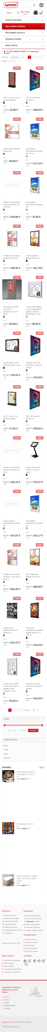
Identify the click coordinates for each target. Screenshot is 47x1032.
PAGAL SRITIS (11, 45)
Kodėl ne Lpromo (32, 941)
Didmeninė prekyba (34, 915)
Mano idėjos (25, 12)
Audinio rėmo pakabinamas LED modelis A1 (10, 630)
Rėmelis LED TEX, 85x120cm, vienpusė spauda (34, 686)
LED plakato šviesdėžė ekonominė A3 (34, 204)
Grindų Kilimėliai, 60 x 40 (24, 824)
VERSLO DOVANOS (13, 20)
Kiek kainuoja (9, 962)
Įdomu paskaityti (32, 947)
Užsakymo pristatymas (13, 973)
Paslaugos (9, 935)
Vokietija (7, 1008)
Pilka (5, 754)
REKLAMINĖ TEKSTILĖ (15, 33)
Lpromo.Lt (5, 1022)
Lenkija (7, 1003)
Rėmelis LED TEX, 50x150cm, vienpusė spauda (34, 365)
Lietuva (7, 997)
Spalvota (7, 758)
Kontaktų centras (32, 950)
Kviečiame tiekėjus (33, 927)
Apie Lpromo (31, 944)
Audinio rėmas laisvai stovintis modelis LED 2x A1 (11, 469)
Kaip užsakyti (9, 964)
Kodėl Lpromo (31, 939)
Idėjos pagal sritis (11, 926)
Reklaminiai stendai (12, 918)
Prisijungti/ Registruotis (13, 959)
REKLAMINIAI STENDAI (15, 26)
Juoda (6, 750)
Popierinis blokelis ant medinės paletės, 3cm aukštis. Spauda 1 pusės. (26, 878)
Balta (6, 745)
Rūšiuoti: (5, 57)
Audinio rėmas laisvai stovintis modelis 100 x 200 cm (11, 204)
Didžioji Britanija (10, 1006)
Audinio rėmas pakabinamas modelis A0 (11, 523)
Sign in (9, 13)
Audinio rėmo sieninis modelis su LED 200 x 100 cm (11, 576)
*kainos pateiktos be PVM (11, 945)
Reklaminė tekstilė (12, 921)
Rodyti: (4, 61)
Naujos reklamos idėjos (35, 929)
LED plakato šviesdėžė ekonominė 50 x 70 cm (34, 151)
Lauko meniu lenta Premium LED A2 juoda (33, 469)
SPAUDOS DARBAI (13, 39)
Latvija (6, 1000)
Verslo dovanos (11, 915)
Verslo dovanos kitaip (34, 918)
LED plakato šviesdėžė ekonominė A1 (34, 523)
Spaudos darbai (11, 924)
